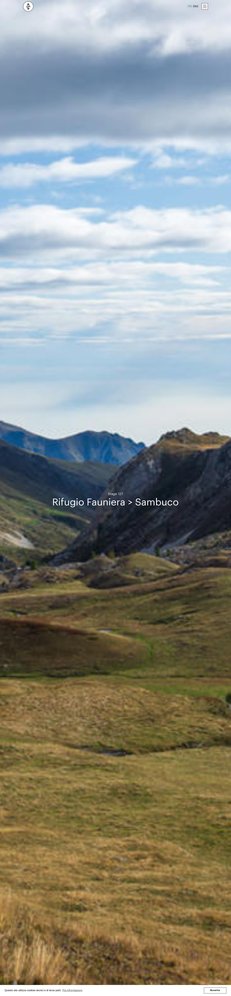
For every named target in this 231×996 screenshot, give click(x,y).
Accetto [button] (215, 990)
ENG (195, 6)
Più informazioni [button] (72, 990)
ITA (190, 6)
